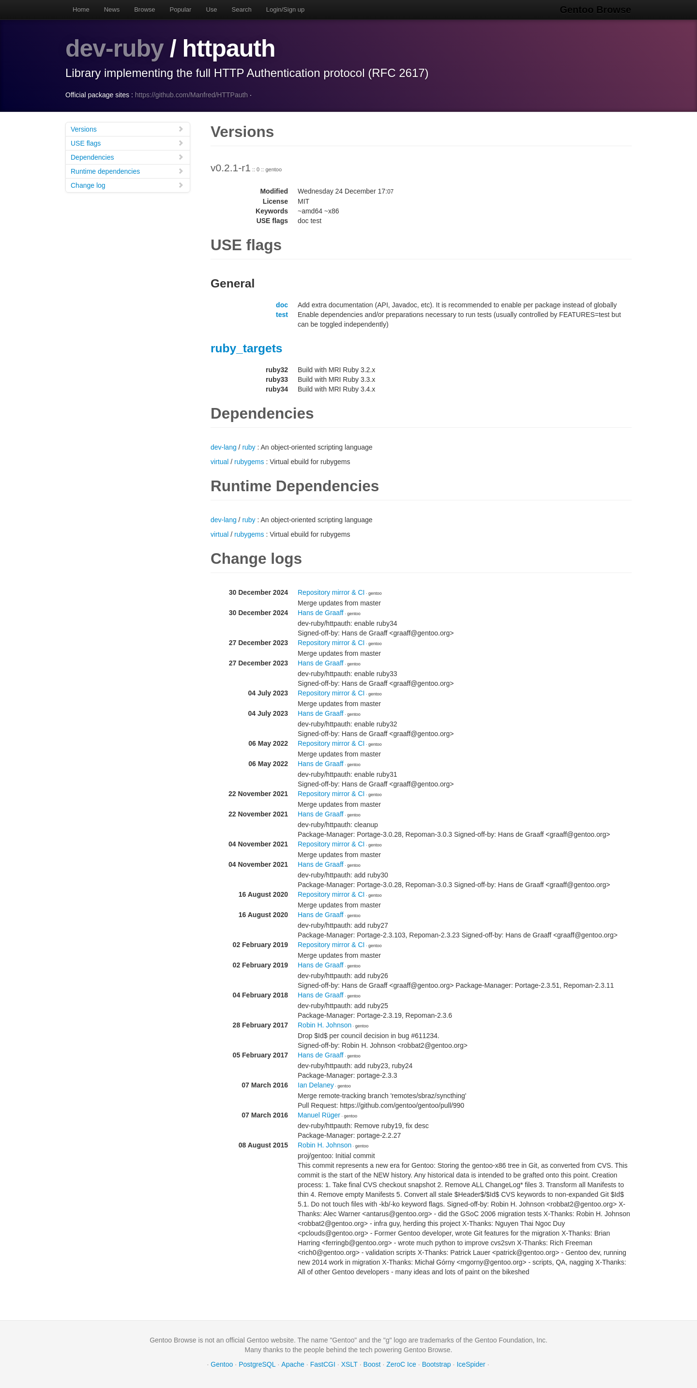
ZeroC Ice (401, 1364)
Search (242, 9)
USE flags (127, 142)
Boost (372, 1364)
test (282, 314)
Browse (144, 9)
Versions (127, 128)
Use (211, 9)
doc (282, 304)
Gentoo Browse (596, 9)
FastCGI (322, 1364)
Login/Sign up (285, 9)
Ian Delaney (316, 1084)
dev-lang (224, 447)
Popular (181, 9)
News (112, 9)
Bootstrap (436, 1364)
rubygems (249, 461)
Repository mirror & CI (331, 592)
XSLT (349, 1364)
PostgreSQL (257, 1364)
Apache (292, 1364)
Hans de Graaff (321, 612)
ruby (248, 447)
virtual (219, 461)
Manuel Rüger (319, 1114)
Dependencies (127, 156)
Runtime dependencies (127, 170)
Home (81, 9)
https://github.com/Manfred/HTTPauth (191, 94)
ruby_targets (246, 347)
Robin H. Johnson (324, 1024)
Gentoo (222, 1364)
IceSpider (470, 1364)
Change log (127, 185)
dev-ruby (114, 48)
